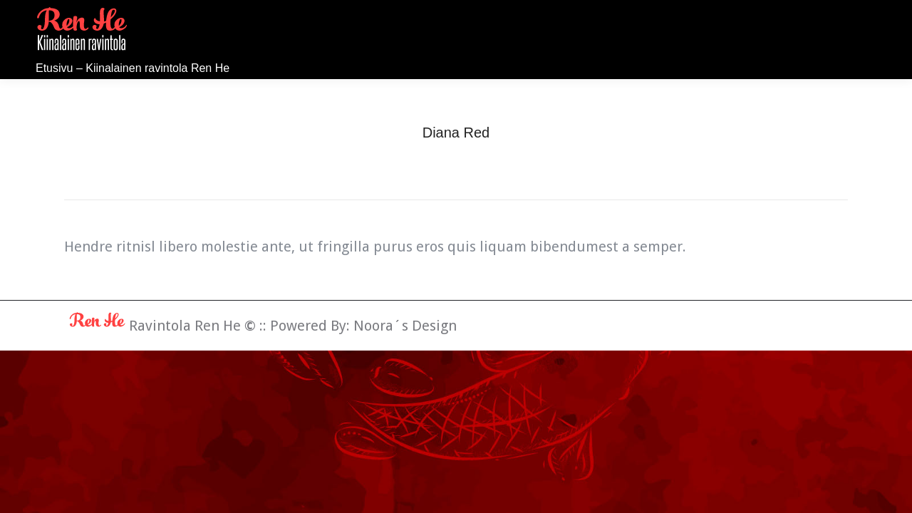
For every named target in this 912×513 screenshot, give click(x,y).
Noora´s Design (405, 325)
